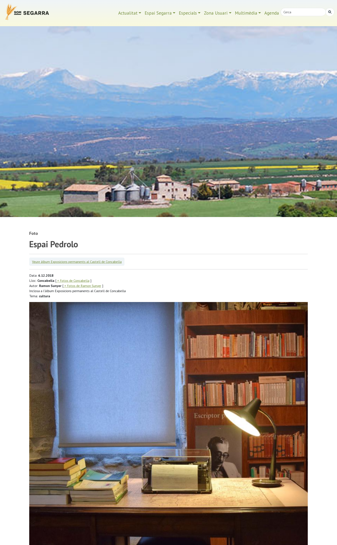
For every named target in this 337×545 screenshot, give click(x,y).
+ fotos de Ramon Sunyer (82, 286)
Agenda (271, 13)
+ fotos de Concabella (72, 280)
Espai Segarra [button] (158, 13)
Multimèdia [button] (246, 13)
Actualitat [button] (128, 13)
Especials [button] (188, 13)
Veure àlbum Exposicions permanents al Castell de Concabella (77, 262)
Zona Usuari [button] (216, 13)
